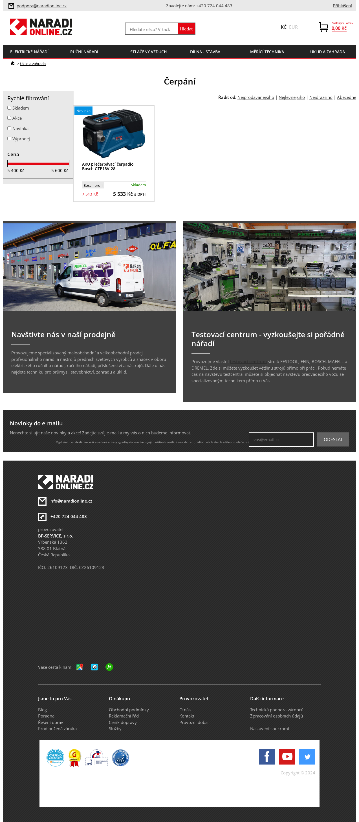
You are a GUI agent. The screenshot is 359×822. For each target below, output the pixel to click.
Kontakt (186, 716)
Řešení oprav (50, 722)
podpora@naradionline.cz (42, 5)
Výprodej (21, 138)
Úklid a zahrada (33, 63)
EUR (293, 27)
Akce (17, 118)
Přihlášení (342, 5)
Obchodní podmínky (129, 709)
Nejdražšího (320, 97)
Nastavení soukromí (269, 728)
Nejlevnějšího (292, 97)
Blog (42, 709)
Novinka (20, 128)
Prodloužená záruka (57, 728)
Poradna (46, 716)
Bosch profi (93, 185)
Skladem (20, 108)
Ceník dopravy (123, 722)
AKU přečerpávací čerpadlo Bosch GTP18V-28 (108, 166)
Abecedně (346, 97)
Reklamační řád (124, 716)
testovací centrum (248, 361)
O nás (185, 709)
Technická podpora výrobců (276, 709)
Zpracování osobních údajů (276, 716)
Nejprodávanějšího (255, 97)
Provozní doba (193, 722)
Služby (115, 728)
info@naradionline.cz (70, 501)
